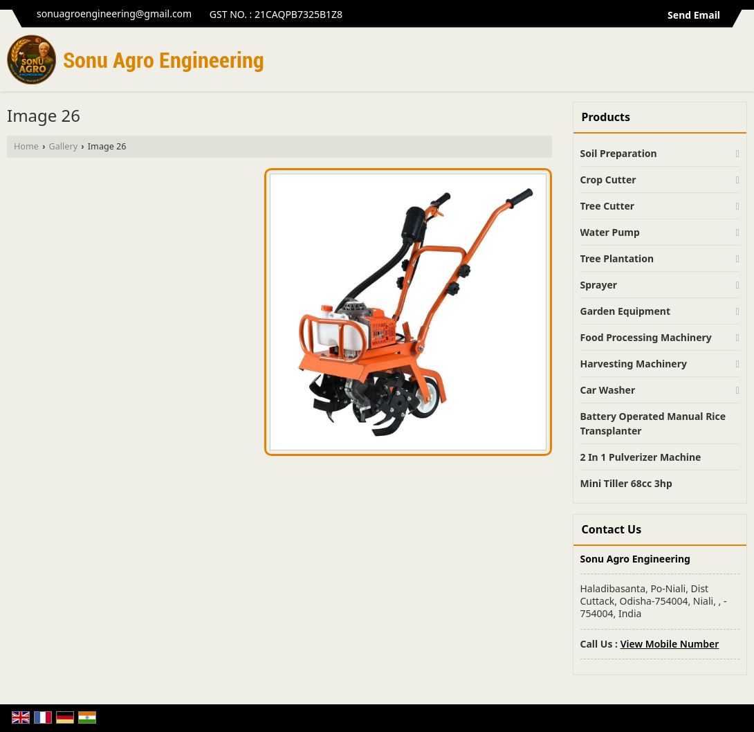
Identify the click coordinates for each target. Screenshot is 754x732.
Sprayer (599, 284)
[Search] (738, 63)
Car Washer (608, 389)
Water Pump (610, 232)
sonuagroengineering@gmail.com (114, 13)
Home (26, 146)
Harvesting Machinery (633, 363)
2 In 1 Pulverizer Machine (640, 457)
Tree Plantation (617, 258)
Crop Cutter (608, 179)
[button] (669, 643)
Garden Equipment (625, 311)
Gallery (63, 146)
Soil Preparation (618, 153)
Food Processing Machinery (646, 337)
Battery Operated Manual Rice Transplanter (653, 423)
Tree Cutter (607, 205)
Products (606, 117)
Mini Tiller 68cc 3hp (626, 483)
